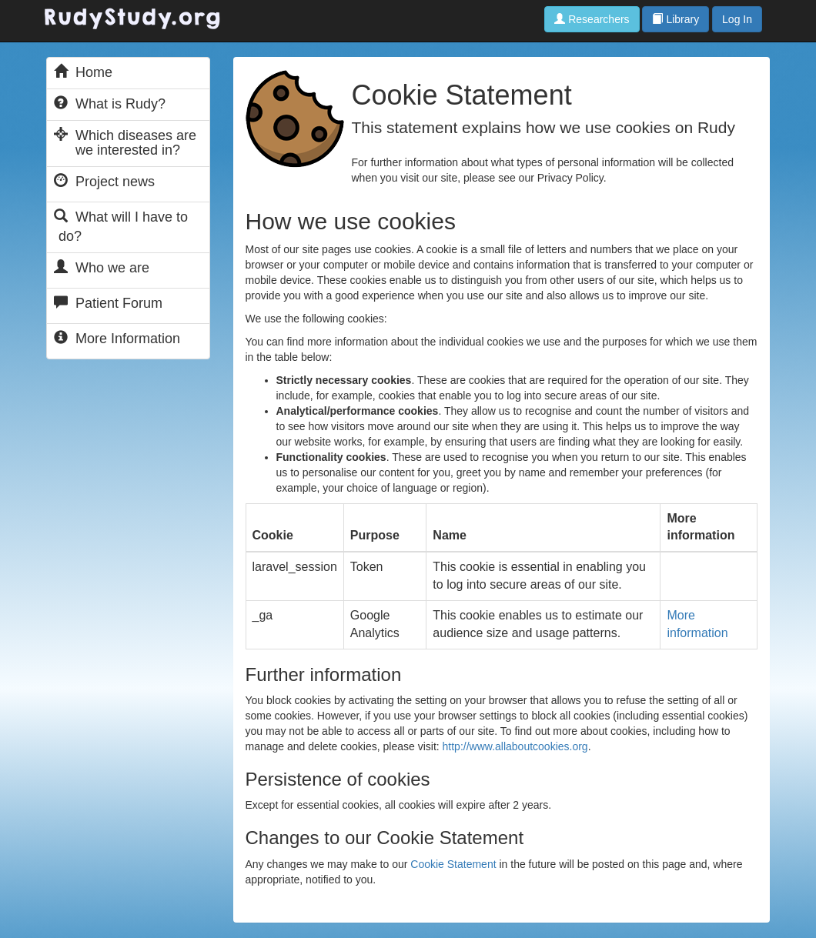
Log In (737, 19)
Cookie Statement (453, 864)
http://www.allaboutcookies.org (515, 746)
